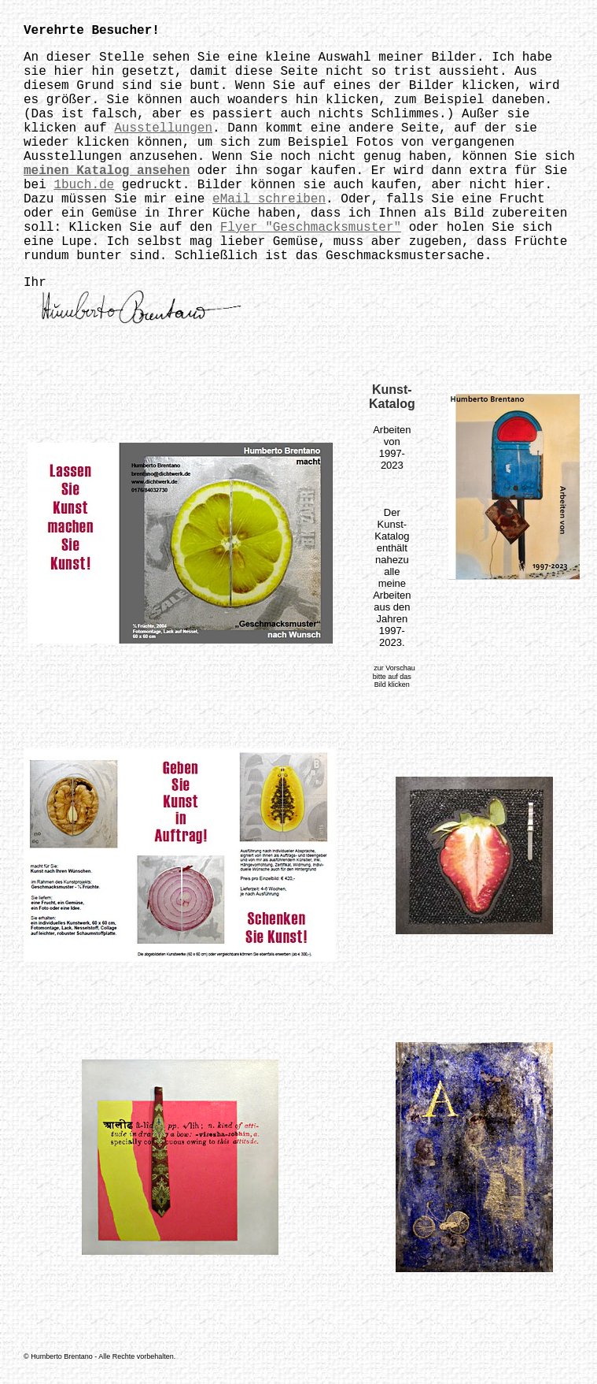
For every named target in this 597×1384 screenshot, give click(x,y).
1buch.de (83, 185)
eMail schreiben (269, 199)
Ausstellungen (163, 128)
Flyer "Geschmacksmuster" (310, 228)
